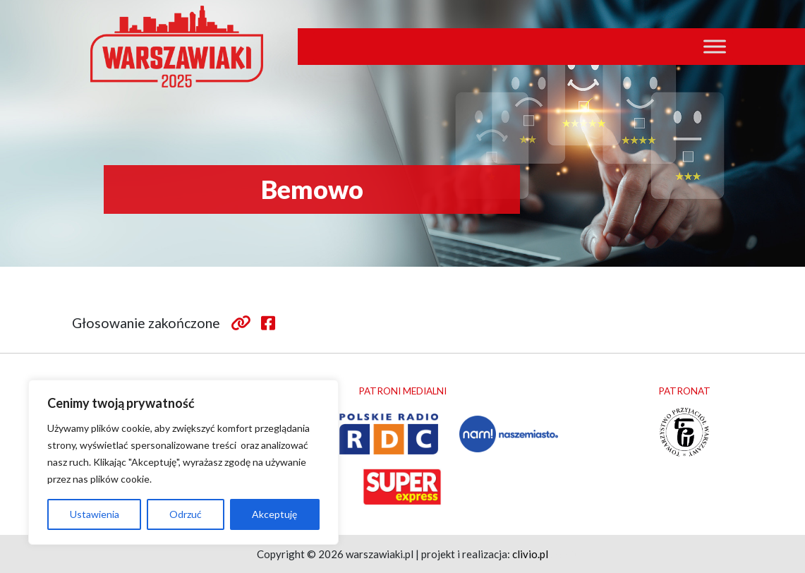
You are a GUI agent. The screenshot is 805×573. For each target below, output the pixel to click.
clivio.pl (530, 554)
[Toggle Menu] (714, 46)
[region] (183, 462)
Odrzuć (185, 514)
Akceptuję (274, 514)
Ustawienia (94, 514)
